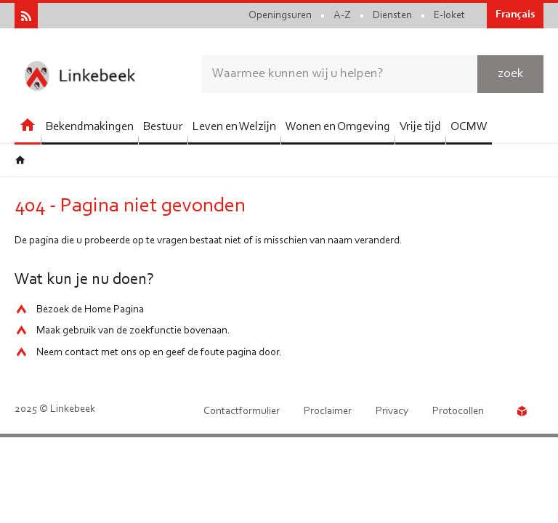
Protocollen (458, 411)
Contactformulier (241, 411)
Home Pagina (114, 309)
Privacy (392, 411)
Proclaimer (328, 411)
